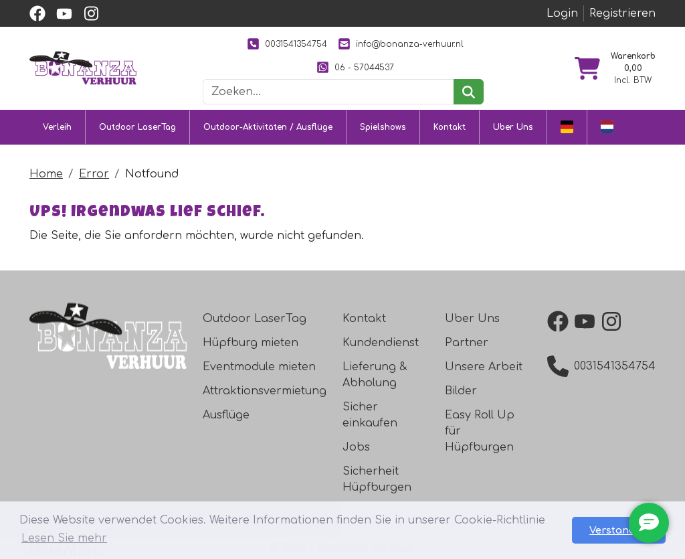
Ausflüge (226, 415)
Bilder (461, 391)
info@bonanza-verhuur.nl (401, 43)
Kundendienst (380, 343)
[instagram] (91, 13)
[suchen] (469, 91)
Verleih (57, 127)
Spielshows (383, 127)
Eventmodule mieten (259, 367)
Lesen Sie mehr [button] (64, 538)
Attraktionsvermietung (264, 391)
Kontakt (449, 127)
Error (94, 174)
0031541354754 (287, 43)
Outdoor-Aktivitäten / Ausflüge (267, 127)
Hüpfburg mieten (250, 343)
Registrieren (622, 13)
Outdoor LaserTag (137, 127)
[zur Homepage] (82, 67)
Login (562, 13)
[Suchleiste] (328, 91)
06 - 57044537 (355, 67)
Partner (466, 343)
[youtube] (64, 13)
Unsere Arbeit (483, 367)
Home (46, 174)
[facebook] (37, 13)
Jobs (356, 447)
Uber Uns (513, 127)
